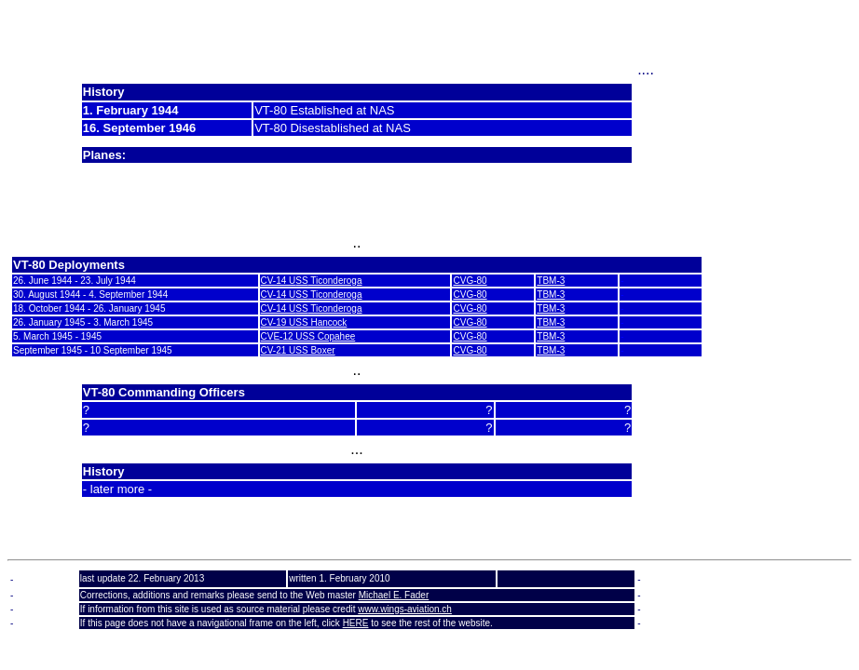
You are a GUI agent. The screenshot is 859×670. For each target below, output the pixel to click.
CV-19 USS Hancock (304, 322)
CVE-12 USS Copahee (308, 336)
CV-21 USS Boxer (298, 350)
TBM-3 (551, 280)
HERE (356, 623)
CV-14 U (278, 280)
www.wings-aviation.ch (405, 609)
